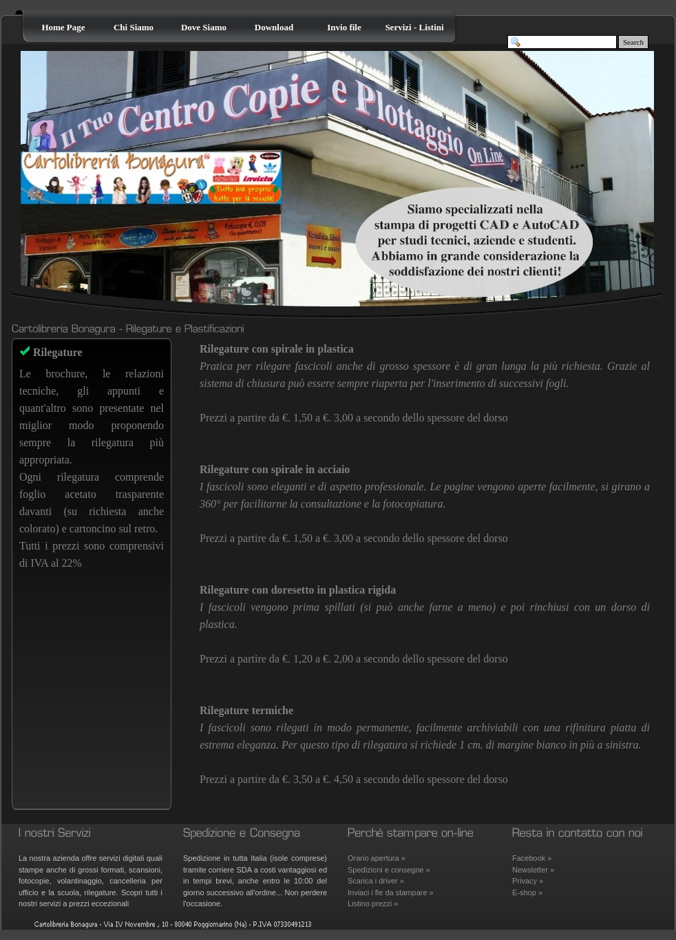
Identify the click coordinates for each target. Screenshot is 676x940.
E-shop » (527, 892)
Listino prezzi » (373, 903)
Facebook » (531, 858)
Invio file (344, 27)
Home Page (63, 27)
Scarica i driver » (376, 881)
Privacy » (527, 881)
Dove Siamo (203, 27)
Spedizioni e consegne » (389, 870)
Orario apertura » (376, 858)
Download (274, 27)
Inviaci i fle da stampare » (391, 892)
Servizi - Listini (414, 27)
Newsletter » (533, 870)
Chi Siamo (134, 27)
